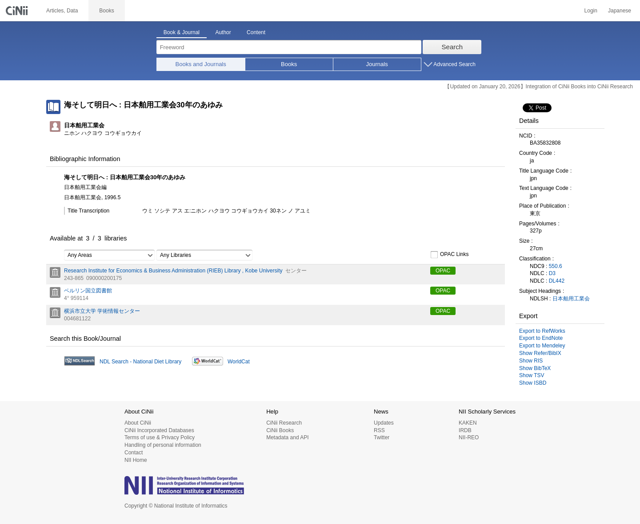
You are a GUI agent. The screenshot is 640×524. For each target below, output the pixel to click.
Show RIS (531, 361)
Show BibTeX (535, 368)
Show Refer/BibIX (540, 353)
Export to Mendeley (542, 346)
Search (452, 47)
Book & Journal (182, 32)
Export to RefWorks (542, 331)
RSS (379, 430)
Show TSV (531, 375)
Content (256, 32)
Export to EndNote (541, 338)
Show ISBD (532, 383)
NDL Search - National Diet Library (140, 362)
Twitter (381, 437)
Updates (384, 423)
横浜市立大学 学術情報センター (102, 311)
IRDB (465, 430)
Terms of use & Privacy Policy (159, 437)
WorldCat (239, 362)
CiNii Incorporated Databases (159, 430)
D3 (552, 273)
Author (223, 32)
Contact (133, 452)
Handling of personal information (162, 445)
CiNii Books (280, 430)
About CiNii (137, 423)
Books (289, 64)
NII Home (135, 460)
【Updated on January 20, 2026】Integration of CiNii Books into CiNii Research (538, 86)
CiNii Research (284, 423)
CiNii (18, 10)
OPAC (443, 271)
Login (590, 11)
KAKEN (468, 423)
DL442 (556, 281)
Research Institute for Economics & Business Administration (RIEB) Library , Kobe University (173, 271)
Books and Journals (201, 64)
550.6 (555, 266)
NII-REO (469, 437)
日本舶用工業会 (571, 298)
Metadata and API (287, 437)
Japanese (619, 11)
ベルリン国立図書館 (88, 291)
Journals (377, 64)
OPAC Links (449, 255)
